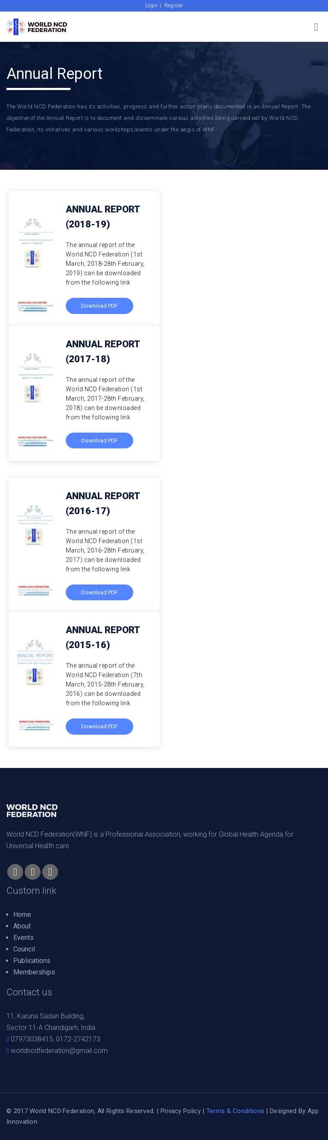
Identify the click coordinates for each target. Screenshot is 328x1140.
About (22, 926)
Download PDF (99, 592)
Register (173, 6)
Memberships (34, 972)
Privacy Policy (181, 1111)
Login (151, 6)
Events (23, 938)
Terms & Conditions (235, 1111)
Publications (31, 961)
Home (22, 914)
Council (24, 949)
